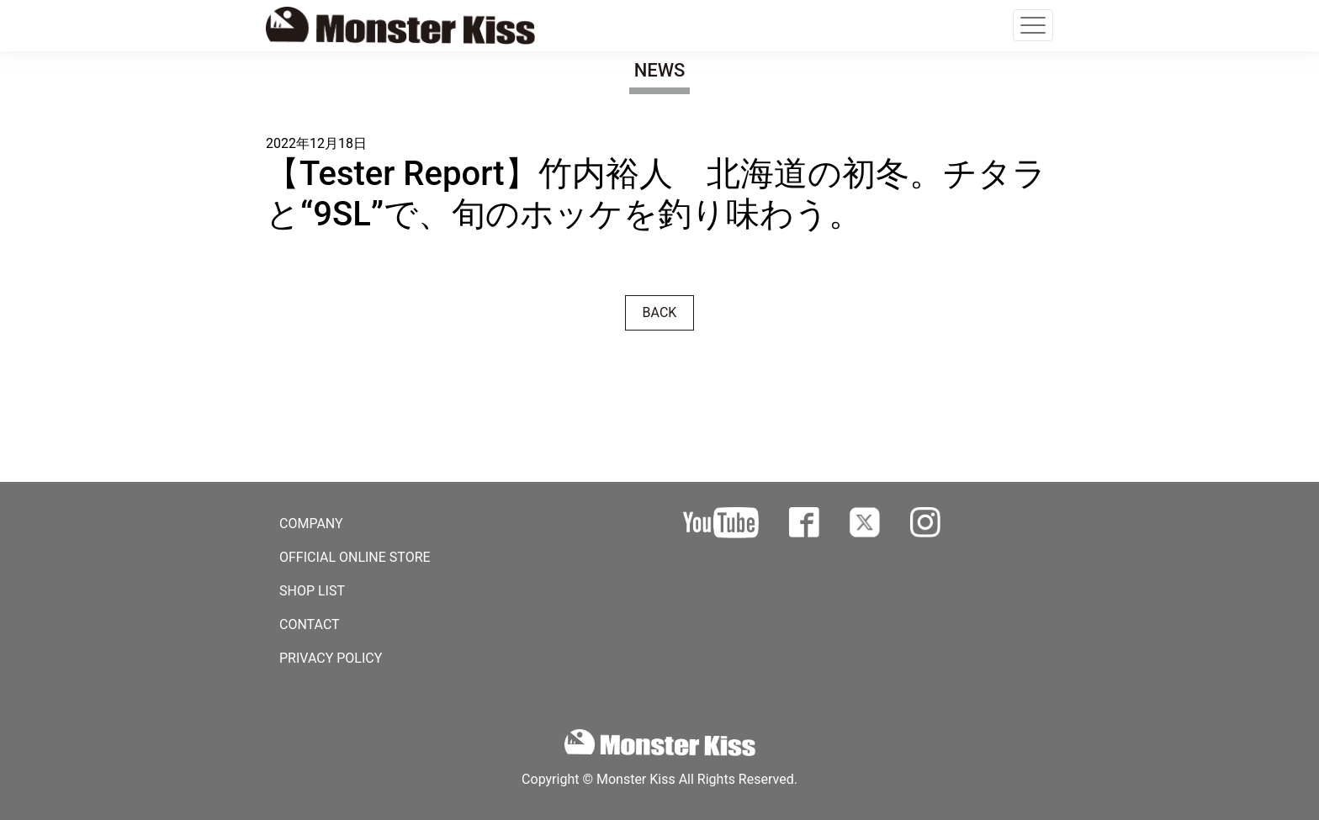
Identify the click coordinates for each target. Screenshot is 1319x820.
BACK (660, 312)
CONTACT (309, 624)
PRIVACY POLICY (330, 658)
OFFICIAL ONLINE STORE (355, 557)
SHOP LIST (312, 591)
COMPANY (311, 524)
